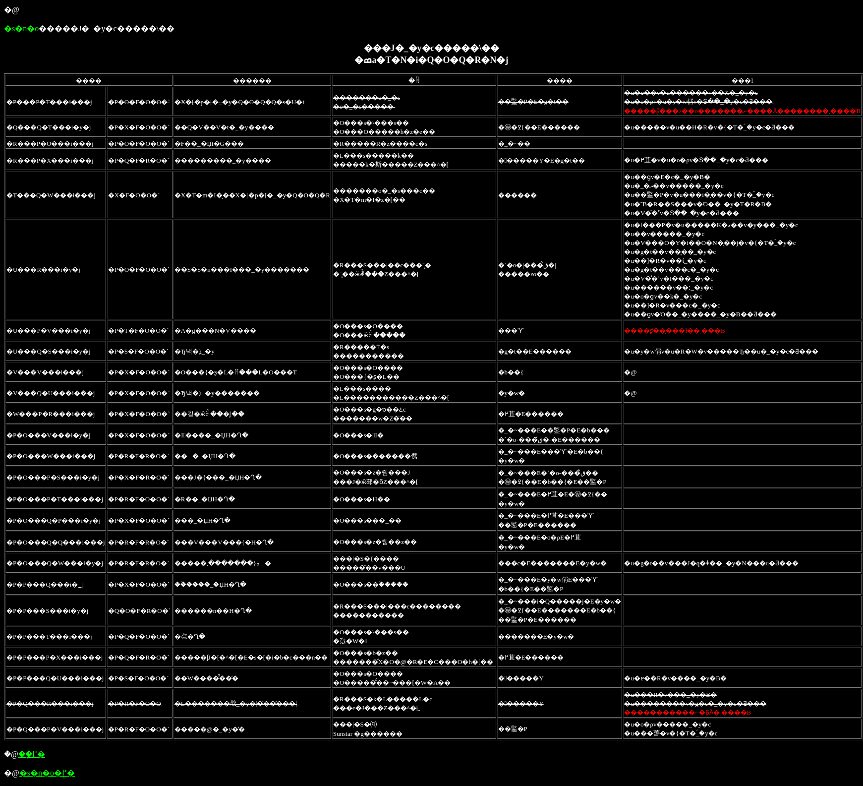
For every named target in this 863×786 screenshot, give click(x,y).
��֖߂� (31, 754)
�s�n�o (21, 28)
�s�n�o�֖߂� (47, 773)
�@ (11, 9)
